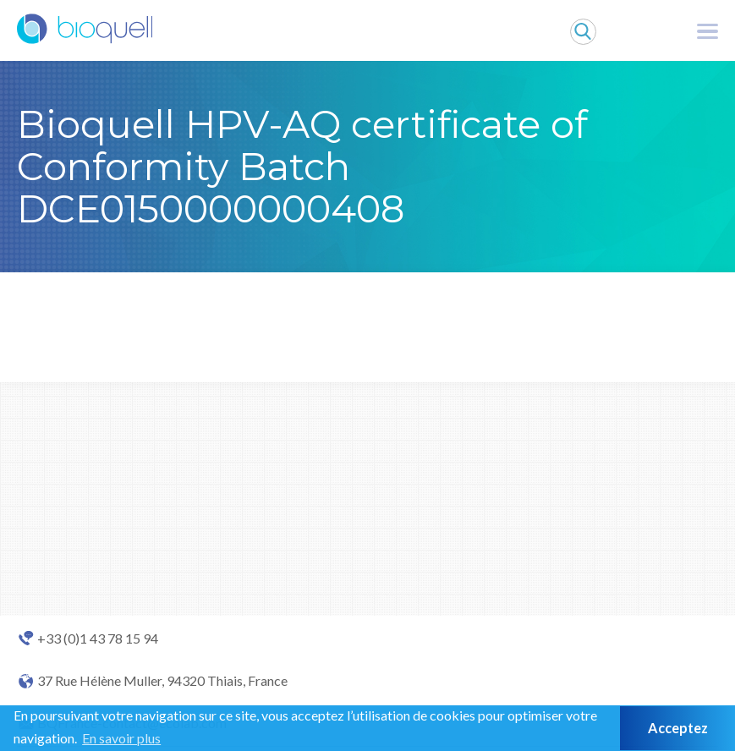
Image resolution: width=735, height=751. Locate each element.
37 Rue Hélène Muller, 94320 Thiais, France (162, 680)
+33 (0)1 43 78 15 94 (97, 638)
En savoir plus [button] (121, 738)
